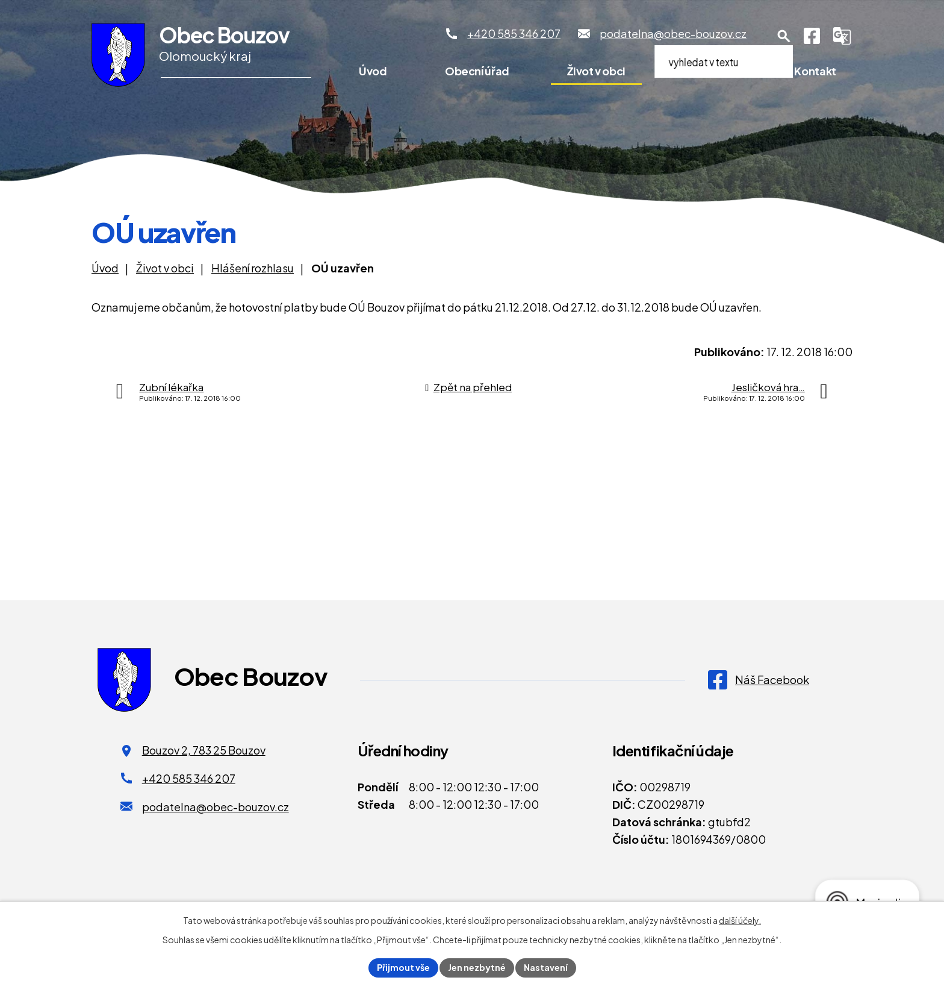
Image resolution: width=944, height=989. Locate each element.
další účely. (740, 920)
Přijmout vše (403, 967)
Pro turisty (709, 71)
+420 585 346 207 (188, 778)
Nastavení (546, 967)
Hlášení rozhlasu (252, 268)
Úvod (373, 71)
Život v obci (596, 71)
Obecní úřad (477, 71)
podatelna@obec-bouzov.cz (215, 807)
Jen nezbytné (477, 967)
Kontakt (815, 71)
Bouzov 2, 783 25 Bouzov (204, 750)
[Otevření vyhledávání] (784, 36)
